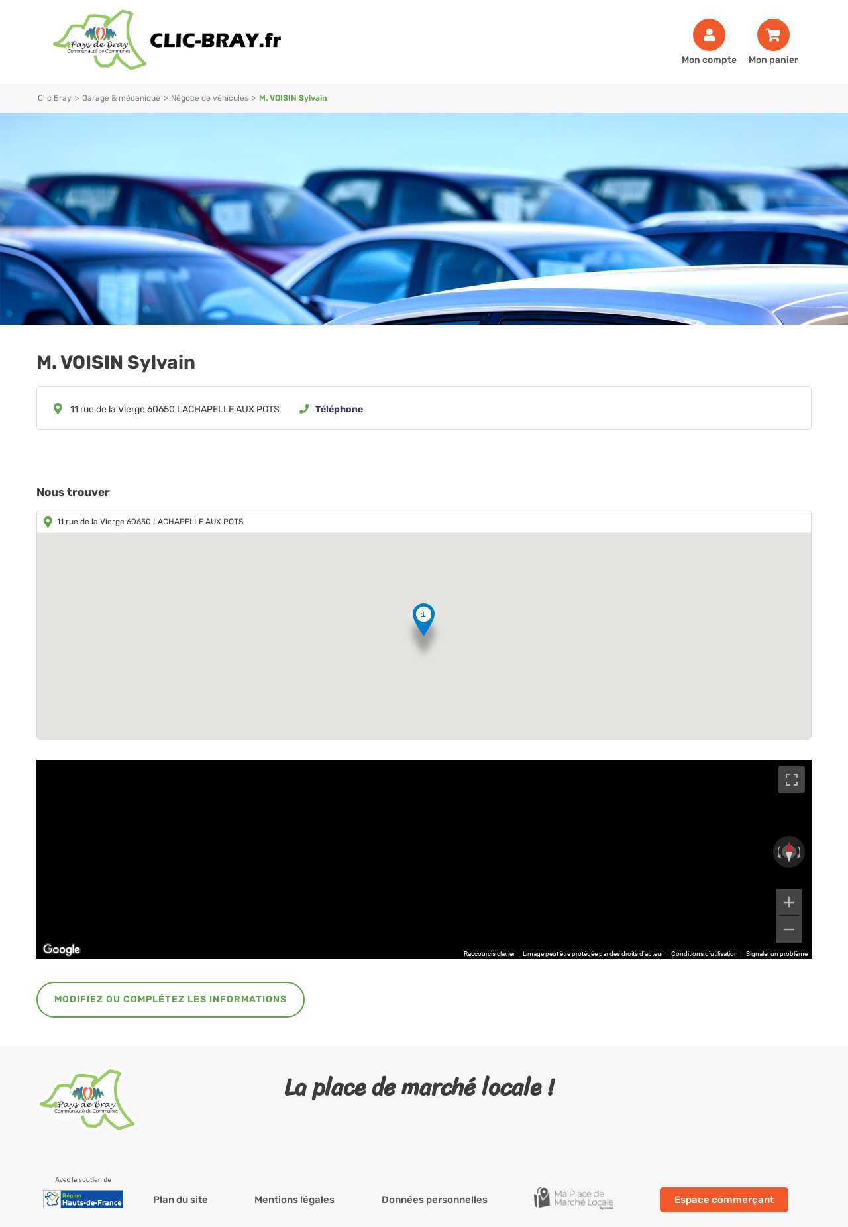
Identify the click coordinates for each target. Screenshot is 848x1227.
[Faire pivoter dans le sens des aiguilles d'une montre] (800, 852)
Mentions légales (294, 1200)
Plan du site (180, 1200)
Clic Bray (55, 98)
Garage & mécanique (121, 98)
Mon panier (773, 59)
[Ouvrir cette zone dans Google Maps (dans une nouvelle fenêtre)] (61, 950)
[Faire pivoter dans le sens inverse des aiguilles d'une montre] (777, 852)
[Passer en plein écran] (791, 779)
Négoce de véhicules (209, 98)
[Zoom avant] (789, 902)
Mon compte (709, 59)
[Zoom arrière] (789, 929)
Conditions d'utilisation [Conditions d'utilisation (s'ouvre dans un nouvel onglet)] (704, 953)
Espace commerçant (724, 1200)
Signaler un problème (777, 953)
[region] (424, 859)
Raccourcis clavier (489, 953)
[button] (423, 632)
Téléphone (339, 409)
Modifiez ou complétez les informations (170, 999)
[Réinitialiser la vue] (789, 852)
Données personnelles (435, 1200)
